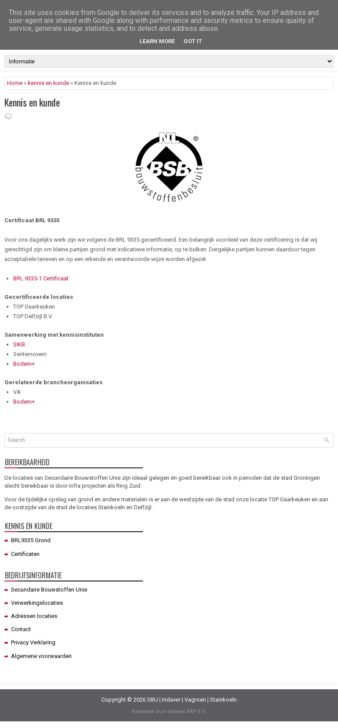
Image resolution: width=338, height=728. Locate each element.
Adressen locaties (34, 616)
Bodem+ (24, 363)
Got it (193, 41)
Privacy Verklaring (33, 642)
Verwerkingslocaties (37, 602)
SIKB (19, 344)
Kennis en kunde (32, 102)
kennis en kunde (48, 83)
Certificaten (25, 554)
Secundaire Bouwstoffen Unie (49, 589)
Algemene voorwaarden (41, 656)
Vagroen (195, 699)
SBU (152, 699)
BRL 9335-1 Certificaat (41, 278)
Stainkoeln (223, 699)
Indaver (171, 699)
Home (14, 83)
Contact (21, 629)
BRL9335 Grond (31, 540)
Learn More (157, 41)
